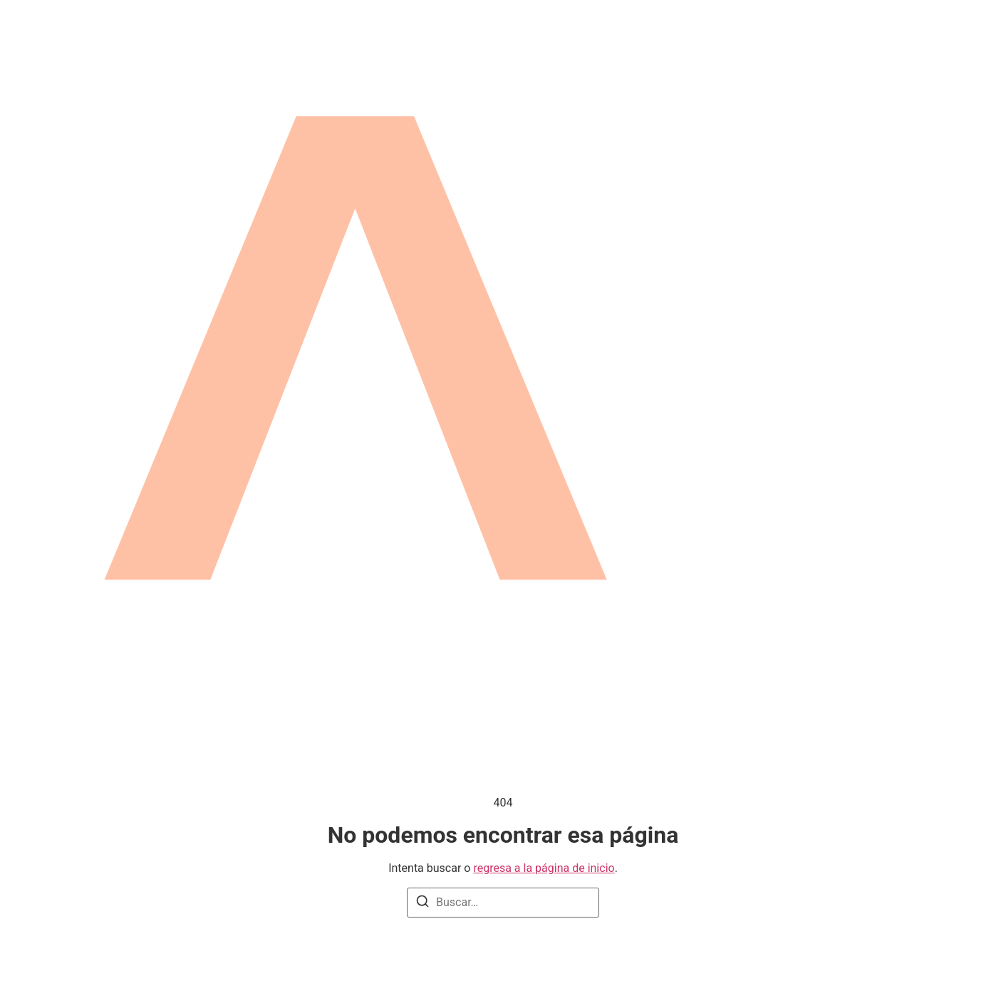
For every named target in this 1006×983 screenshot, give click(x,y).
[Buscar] (422, 903)
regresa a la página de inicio (543, 868)
